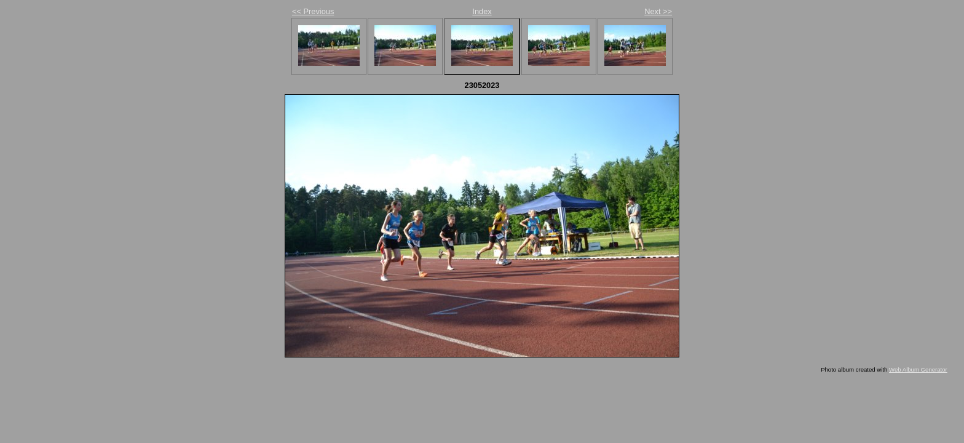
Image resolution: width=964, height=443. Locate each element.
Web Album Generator (918, 369)
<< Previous (313, 11)
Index (481, 11)
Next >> (658, 11)
